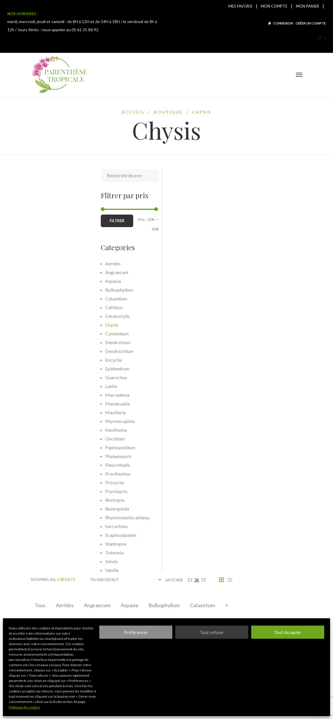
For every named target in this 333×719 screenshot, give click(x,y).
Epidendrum (47, 368)
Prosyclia (44, 482)
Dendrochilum (49, 351)
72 (203, 579)
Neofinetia (46, 430)
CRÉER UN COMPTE (311, 23)
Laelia (41, 386)
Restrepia (44, 500)
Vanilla (41, 570)
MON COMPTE (274, 6)
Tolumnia (44, 552)
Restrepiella (47, 508)
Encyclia (43, 360)
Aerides (65, 605)
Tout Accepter (287, 632)
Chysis (41, 325)
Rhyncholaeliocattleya (57, 517)
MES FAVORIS (240, 6)
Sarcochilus (46, 526)
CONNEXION (283, 23)
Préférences (136, 632)
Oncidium (45, 438)
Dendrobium (47, 342)
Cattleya (43, 307)
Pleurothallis (47, 465)
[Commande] (125, 579)
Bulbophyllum (164, 605)
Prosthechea (47, 473)
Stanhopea (45, 543)
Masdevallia (47, 403)
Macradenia (47, 395)
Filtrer (46, 220)
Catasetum (202, 605)
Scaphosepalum (50, 535)
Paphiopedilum (50, 447)
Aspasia (129, 605)
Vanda (41, 561)
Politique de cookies (24, 707)
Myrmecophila (50, 421)
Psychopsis (46, 491)
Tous (40, 605)
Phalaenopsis (48, 456)
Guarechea (46, 377)
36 (196, 579)
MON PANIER (307, 6)
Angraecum (97, 605)
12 (189, 579)
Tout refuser (212, 632)
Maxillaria (45, 412)
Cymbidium (46, 333)
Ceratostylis (47, 316)
